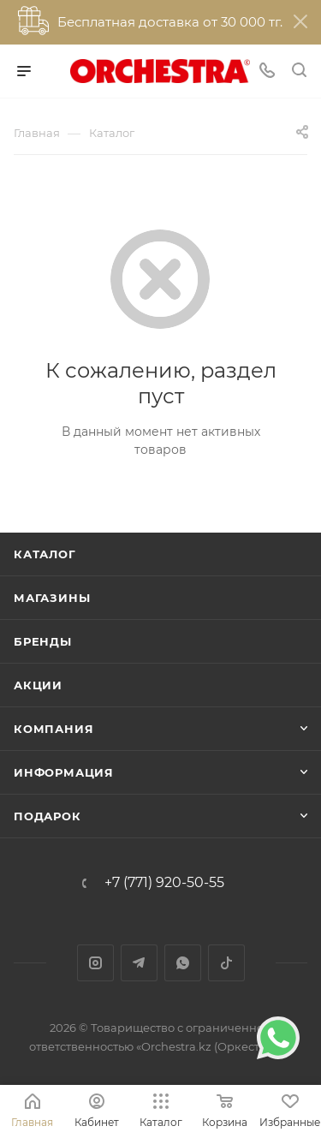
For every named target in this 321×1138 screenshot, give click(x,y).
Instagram (95, 962)
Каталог (45, 554)
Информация (64, 772)
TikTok (226, 962)
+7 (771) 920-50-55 (164, 883)
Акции (38, 685)
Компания (53, 729)
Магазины (52, 598)
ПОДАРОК (47, 816)
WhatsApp (182, 962)
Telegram (139, 962)
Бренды (43, 641)
